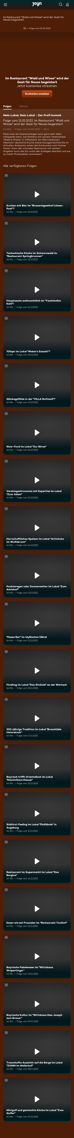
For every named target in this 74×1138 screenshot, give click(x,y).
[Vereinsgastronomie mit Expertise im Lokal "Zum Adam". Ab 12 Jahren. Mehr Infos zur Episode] (37, 480)
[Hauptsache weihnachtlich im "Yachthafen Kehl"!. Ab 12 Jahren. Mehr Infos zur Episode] (37, 290)
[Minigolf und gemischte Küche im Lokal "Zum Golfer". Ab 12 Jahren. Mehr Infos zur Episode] (37, 1099)
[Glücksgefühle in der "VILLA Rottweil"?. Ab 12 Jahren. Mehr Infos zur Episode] (37, 385)
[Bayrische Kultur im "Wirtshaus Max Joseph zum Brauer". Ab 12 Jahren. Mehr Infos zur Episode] (37, 1004)
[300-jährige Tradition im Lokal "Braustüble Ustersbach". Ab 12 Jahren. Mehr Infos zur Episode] (37, 718)
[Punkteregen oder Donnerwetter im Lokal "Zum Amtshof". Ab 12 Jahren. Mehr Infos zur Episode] (37, 575)
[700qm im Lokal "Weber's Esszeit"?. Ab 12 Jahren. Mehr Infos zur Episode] (37, 337)
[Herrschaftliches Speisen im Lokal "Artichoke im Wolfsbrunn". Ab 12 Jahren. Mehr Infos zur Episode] (37, 528)
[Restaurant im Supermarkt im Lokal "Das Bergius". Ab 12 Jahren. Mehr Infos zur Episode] (37, 861)
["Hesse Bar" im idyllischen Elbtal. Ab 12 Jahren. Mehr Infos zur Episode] (37, 623)
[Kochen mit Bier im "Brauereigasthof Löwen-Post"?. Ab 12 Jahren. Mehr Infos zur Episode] (37, 194)
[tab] (8, 107)
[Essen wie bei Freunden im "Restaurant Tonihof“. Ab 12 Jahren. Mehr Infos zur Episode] (37, 909)
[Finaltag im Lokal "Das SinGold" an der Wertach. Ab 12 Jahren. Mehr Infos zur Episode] (37, 670)
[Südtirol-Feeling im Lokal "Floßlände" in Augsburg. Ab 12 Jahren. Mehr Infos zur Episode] (37, 813)
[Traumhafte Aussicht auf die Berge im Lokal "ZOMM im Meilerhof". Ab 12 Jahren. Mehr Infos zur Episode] (37, 1052)
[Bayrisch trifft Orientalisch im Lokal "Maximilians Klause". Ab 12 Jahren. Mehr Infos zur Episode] (37, 766)
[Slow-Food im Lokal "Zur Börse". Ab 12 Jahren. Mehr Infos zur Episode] (37, 432)
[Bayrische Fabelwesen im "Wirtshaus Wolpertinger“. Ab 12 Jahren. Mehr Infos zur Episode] (37, 956)
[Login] (67, 4)
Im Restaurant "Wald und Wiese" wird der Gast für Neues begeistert (33, 18)
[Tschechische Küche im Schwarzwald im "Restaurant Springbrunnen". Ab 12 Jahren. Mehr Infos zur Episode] (37, 242)
